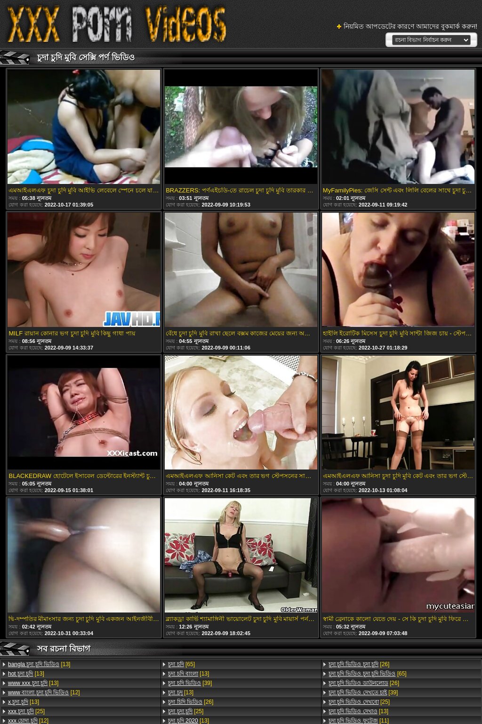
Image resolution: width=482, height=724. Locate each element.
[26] (190, 702)
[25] (26, 711)
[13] (39, 664)
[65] (181, 664)
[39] (190, 683)
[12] (44, 692)
